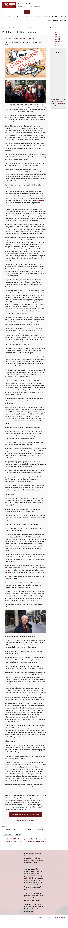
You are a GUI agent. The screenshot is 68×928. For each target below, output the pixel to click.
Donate (53, 99)
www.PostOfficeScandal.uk (25, 820)
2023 (57, 36)
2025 (57, 32)
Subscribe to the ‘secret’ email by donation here (25, 815)
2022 (57, 38)
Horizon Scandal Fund (33, 909)
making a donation (16, 800)
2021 (57, 40)
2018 (57, 45)
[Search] (27, 12)
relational (40, 537)
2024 (57, 34)
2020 (57, 41)
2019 (57, 43)
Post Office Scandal (24, 4)
